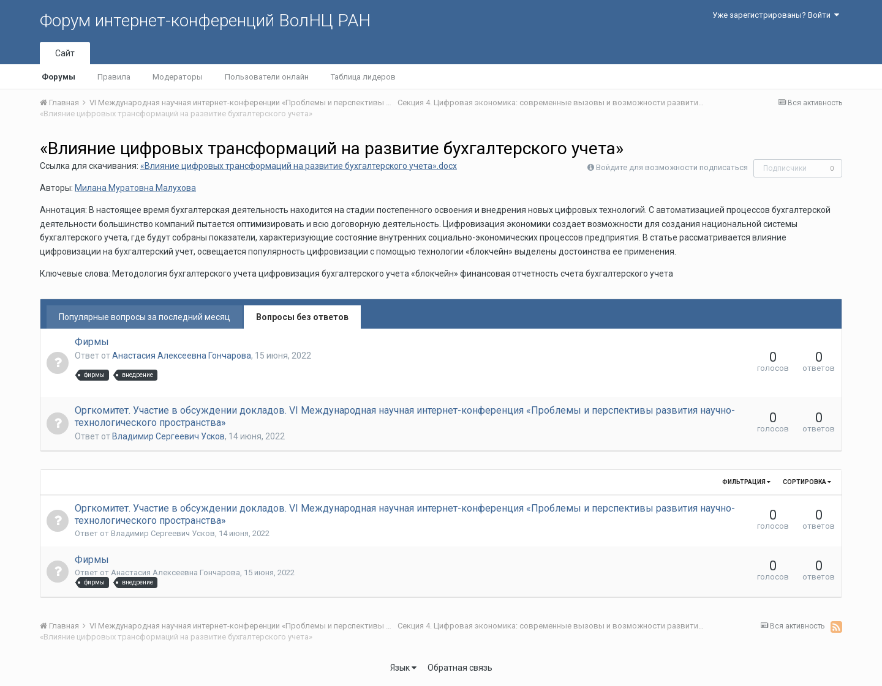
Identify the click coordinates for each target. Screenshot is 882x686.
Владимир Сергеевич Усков (168, 436)
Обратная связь (460, 668)
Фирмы (92, 342)
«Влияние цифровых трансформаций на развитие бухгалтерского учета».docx (298, 166)
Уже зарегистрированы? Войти (775, 15)
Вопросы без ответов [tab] (302, 317)
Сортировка (807, 482)
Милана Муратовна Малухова (135, 188)
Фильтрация (746, 482)
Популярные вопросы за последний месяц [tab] (144, 317)
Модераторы (178, 76)
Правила (113, 76)
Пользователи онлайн (267, 76)
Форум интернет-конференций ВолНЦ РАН (205, 20)
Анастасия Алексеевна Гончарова (181, 355)
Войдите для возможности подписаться (672, 167)
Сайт (65, 53)
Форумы (58, 76)
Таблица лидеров (363, 76)
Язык (403, 668)
